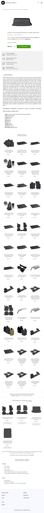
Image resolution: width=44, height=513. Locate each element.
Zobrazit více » (28, 39)
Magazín (25, 492)
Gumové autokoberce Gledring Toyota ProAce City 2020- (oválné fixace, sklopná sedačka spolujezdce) (22, 383)
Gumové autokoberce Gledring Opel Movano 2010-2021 (35, 382)
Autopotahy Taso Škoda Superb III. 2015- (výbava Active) (8, 214)
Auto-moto (9, 9)
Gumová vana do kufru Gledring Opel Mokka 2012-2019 (22, 255)
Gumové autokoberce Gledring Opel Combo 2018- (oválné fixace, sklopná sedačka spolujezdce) (9, 383)
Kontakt (3, 504)
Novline (14, 39)
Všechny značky (5, 492)
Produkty (6, 9)
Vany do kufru (30, 395)
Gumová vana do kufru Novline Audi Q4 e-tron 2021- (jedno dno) (36, 418)
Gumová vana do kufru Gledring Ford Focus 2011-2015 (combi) (22, 214)
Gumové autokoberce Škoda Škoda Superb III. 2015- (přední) (35, 193)
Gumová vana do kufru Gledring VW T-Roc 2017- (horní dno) (9, 276)
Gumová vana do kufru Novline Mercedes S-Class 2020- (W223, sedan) (7, 441)
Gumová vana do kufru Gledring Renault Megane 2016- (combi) (35, 255)
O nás (3, 502)
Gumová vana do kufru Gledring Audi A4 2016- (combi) (35, 214)
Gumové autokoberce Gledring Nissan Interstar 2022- (22, 296)
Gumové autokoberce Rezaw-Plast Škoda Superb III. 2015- (9, 318)
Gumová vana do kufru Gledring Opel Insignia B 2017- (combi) (22, 193)
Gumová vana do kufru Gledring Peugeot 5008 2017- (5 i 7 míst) (9, 234)
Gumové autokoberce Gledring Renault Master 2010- (35, 339)
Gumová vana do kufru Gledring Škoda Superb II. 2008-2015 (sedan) (9, 255)
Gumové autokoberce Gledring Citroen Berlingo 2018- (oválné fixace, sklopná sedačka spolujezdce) (22, 360)
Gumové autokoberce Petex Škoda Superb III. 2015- (22, 276)
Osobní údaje (26, 497)
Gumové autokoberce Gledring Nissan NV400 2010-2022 (8, 296)
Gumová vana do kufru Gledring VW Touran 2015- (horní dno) (9, 359)
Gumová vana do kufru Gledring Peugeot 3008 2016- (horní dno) (35, 234)
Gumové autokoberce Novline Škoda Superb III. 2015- (22, 234)
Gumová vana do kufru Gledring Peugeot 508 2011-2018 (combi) (9, 193)
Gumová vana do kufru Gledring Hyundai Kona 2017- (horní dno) (35, 151)
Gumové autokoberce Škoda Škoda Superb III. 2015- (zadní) (8, 151)
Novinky (3, 495)
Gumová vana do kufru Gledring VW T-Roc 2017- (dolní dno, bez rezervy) (22, 151)
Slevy (3, 497)
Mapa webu (25, 495)
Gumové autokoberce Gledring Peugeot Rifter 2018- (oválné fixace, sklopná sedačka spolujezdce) (35, 360)
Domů (3, 9)
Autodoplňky (25, 395)
